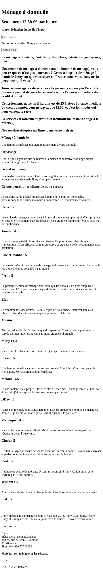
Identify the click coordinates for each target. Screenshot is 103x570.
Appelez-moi (9, 50)
